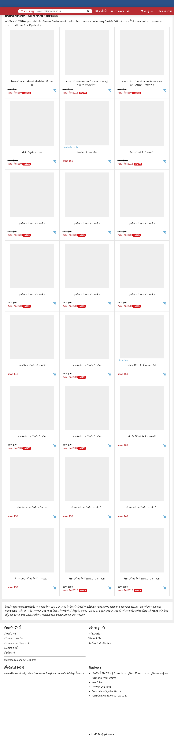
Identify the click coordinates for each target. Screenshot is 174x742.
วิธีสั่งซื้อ (101, 11)
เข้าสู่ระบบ (148, 11)
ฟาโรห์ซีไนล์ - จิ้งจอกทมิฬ (142, 365)
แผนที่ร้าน (97, 682)
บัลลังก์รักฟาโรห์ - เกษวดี (142, 436)
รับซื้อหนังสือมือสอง (100, 643)
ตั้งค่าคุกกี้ (9, 652)
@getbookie (107, 734)
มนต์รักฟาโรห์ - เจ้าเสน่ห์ (31, 365)
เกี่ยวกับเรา (10, 633)
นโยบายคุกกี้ (11, 648)
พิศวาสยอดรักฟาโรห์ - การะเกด (32, 578)
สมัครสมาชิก (165, 11)
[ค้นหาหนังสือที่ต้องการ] (88, 11)
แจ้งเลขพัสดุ (95, 633)
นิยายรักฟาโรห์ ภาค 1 (142, 152)
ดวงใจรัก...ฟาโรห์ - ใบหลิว (87, 365)
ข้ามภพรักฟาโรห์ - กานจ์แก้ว (86, 507)
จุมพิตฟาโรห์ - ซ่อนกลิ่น (32, 223)
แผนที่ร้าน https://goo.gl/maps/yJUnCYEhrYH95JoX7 (58, 615)
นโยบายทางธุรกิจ (13, 638)
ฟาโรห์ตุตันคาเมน (32, 152)
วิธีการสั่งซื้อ (95, 638)
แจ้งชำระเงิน (117, 11)
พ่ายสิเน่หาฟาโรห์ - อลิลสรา (32, 507)
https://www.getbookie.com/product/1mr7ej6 (120, 606)
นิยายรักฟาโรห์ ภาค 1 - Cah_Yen (86, 578)
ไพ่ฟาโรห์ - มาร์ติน (87, 152)
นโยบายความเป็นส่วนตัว (17, 643)
